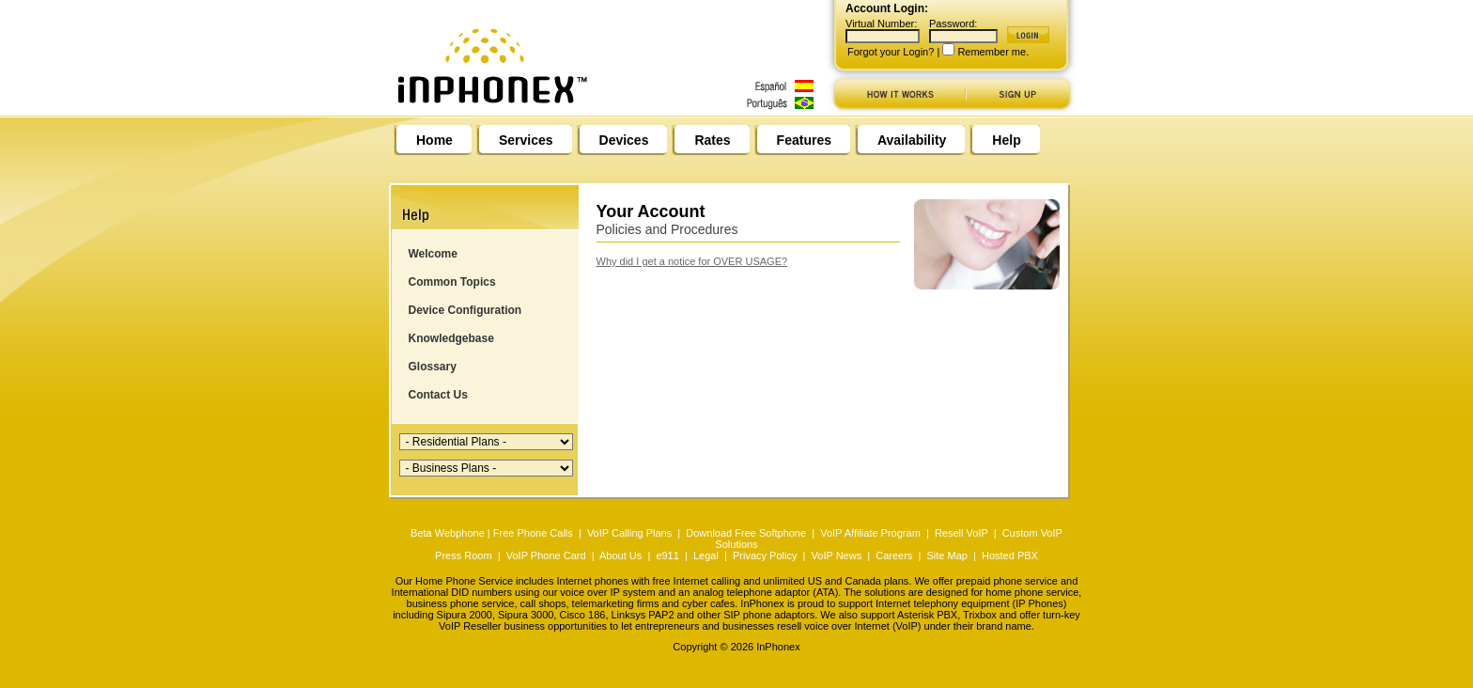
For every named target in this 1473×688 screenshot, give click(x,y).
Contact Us (438, 394)
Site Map (946, 555)
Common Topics (452, 282)
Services (526, 140)
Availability (911, 140)
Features (804, 140)
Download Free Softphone (746, 533)
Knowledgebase (451, 338)
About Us (620, 555)
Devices (624, 140)
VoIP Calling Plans (629, 533)
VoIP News (837, 555)
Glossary (433, 366)
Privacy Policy (765, 555)
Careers (894, 555)
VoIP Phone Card (546, 555)
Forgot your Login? (890, 51)
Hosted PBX (1010, 555)
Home (434, 140)
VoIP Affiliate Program (870, 533)
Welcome (433, 253)
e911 (667, 555)
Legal (706, 555)
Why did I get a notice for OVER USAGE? (692, 261)
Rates (712, 140)
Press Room (463, 555)
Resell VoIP (961, 533)
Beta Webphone (448, 533)
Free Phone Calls (533, 533)
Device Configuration (465, 310)
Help (1006, 140)
